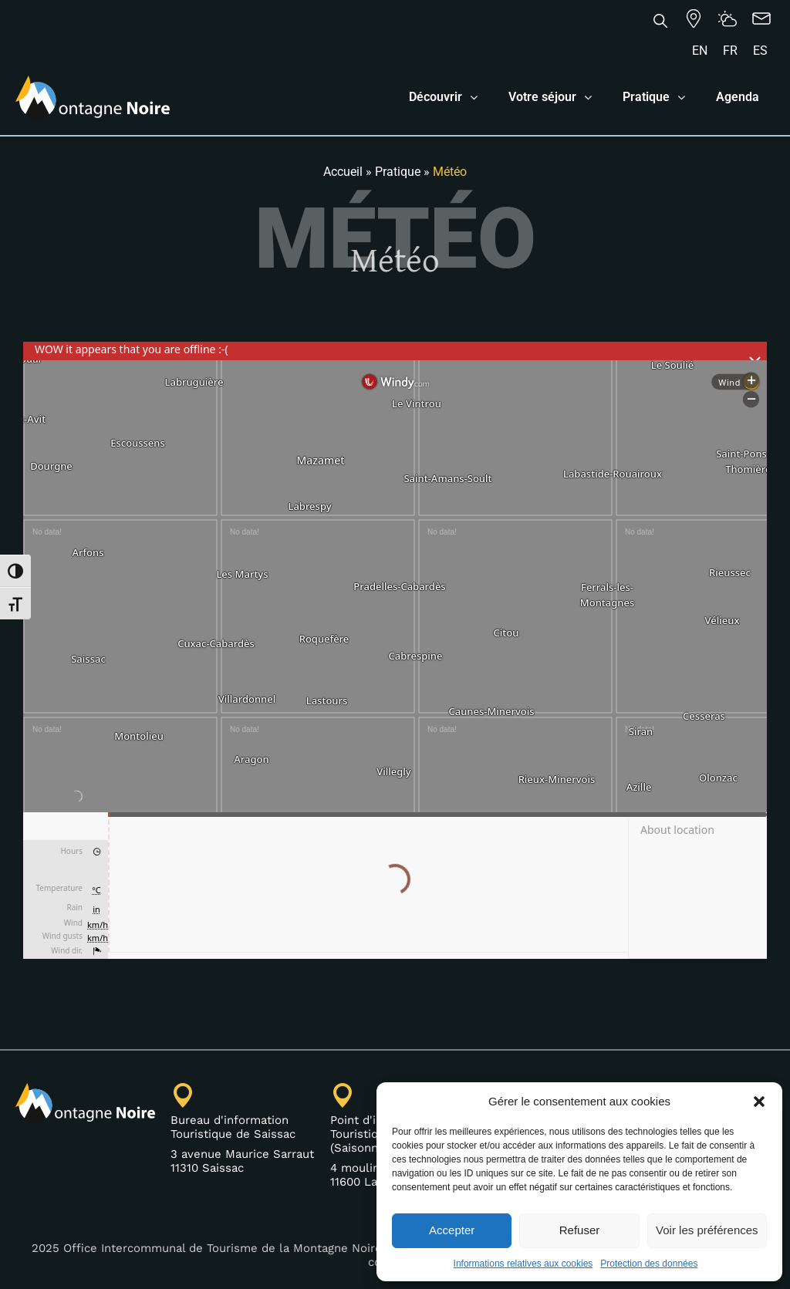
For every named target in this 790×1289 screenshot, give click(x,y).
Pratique (397, 171)
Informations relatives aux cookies (523, 1263)
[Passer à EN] (699, 51)
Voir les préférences (707, 1230)
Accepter (451, 1230)
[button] (759, 1101)
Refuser (579, 1230)
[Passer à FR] (730, 51)
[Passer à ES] (760, 51)
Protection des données (648, 1263)
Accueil (343, 171)
